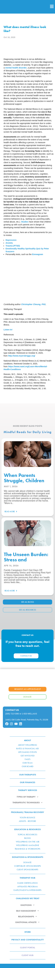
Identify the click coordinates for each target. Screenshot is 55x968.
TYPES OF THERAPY (27, 797)
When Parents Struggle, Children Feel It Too (24, 480)
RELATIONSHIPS (27, 916)
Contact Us (12, 710)
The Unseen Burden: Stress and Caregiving (26, 559)
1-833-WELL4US (29, 714)
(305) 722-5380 (12, 714)
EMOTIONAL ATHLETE (27, 922)
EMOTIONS (28, 905)
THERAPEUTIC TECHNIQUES (28, 802)
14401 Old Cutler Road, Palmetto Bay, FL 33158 (26, 720)
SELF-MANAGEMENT (27, 911)
